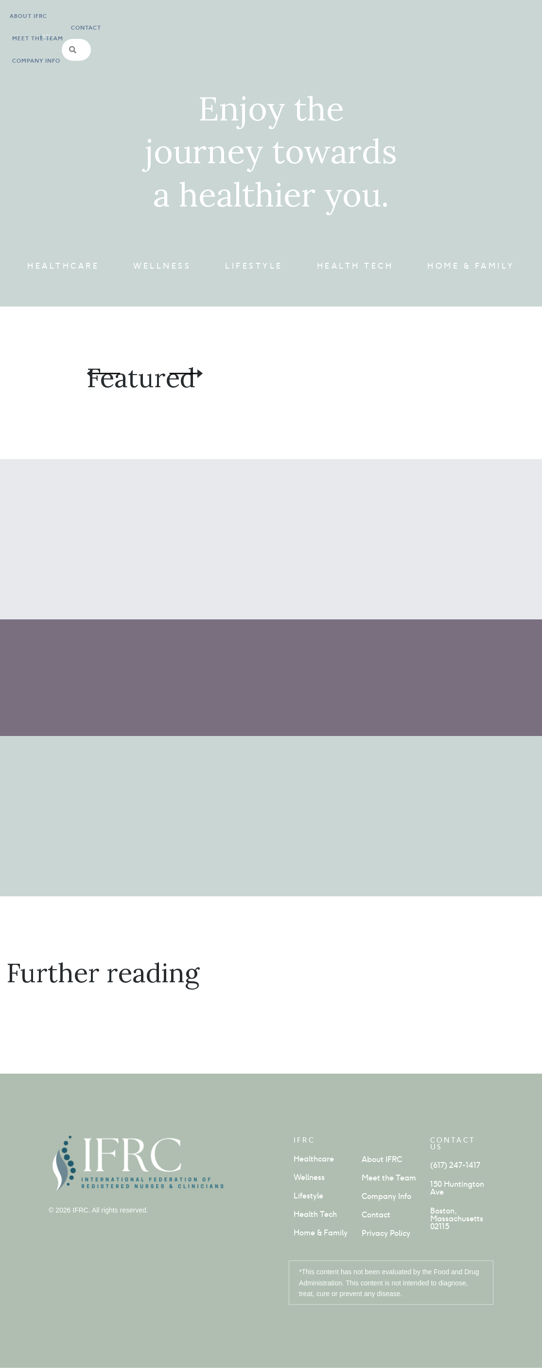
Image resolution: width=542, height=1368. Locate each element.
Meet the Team (87, 30)
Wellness (162, 266)
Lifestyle (254, 266)
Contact (383, 30)
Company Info (386, 1196)
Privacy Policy (386, 1233)
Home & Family (471, 266)
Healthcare (63, 266)
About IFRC (28, 30)
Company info (151, 30)
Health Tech (355, 266)
